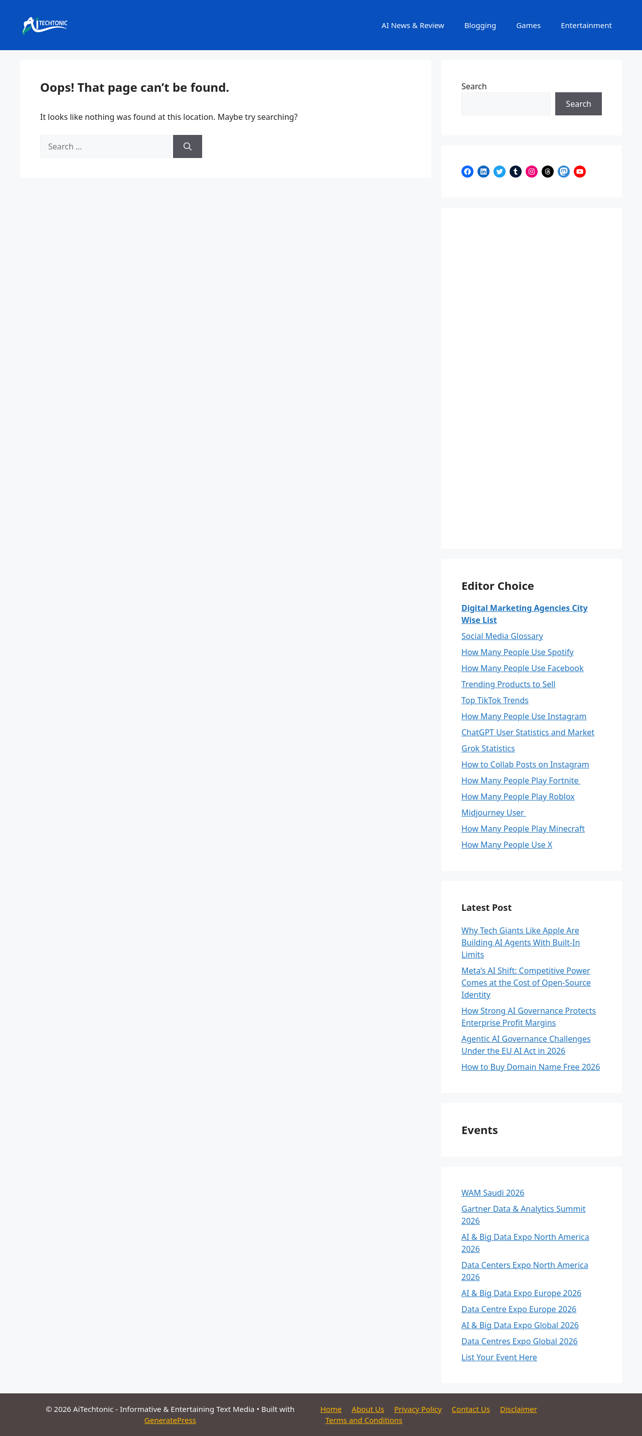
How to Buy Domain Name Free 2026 (530, 1066)
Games (528, 25)
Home (331, 1409)
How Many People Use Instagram (524, 716)
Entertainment (586, 25)
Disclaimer (518, 1409)
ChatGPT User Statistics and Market (527, 732)
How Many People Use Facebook (522, 668)
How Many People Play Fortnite (521, 780)
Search (474, 86)
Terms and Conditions (364, 1420)
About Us (368, 1409)
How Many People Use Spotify (517, 652)
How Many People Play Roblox (518, 796)
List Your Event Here (499, 1357)
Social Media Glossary (502, 636)
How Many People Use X (506, 844)
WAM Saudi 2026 (493, 1192)
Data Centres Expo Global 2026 (519, 1341)
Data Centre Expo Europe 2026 (518, 1309)
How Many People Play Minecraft (523, 828)
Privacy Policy (418, 1409)
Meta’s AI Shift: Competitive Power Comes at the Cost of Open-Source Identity (526, 982)
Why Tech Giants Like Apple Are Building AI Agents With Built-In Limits (520, 942)
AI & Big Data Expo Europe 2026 (521, 1293)
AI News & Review (413, 25)
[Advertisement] (531, 378)
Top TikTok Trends (495, 700)
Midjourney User (493, 812)
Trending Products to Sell (508, 684)
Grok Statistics (488, 748)
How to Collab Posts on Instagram (525, 764)
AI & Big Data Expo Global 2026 (520, 1325)
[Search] (187, 146)
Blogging (480, 25)
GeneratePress (170, 1420)
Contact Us (471, 1409)
